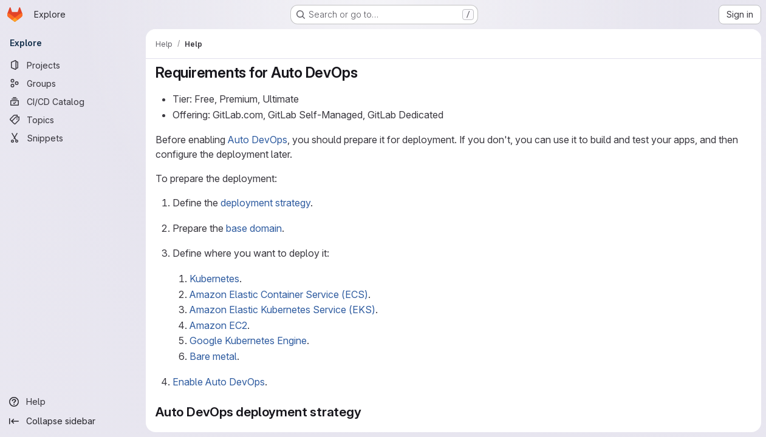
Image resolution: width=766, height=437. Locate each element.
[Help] (73, 401)
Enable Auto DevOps (219, 382)
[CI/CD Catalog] (73, 101)
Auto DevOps (257, 140)
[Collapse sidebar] (73, 421)
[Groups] (73, 83)
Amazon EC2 (218, 325)
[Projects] (73, 64)
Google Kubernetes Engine (248, 340)
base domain (254, 228)
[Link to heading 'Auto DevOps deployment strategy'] (368, 411)
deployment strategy (265, 203)
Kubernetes (214, 279)
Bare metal (213, 356)
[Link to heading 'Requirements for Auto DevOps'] (365, 72)
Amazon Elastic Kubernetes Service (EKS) (282, 309)
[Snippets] (73, 137)
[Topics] (73, 119)
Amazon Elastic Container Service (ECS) (279, 294)
